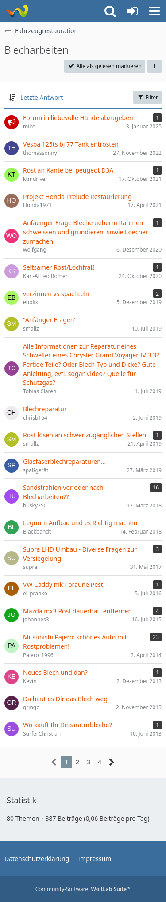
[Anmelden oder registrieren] (132, 11)
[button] (154, 11)
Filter (147, 97)
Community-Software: (83, 889)
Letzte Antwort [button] (41, 97)
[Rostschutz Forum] (17, 11)
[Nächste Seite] (111, 762)
